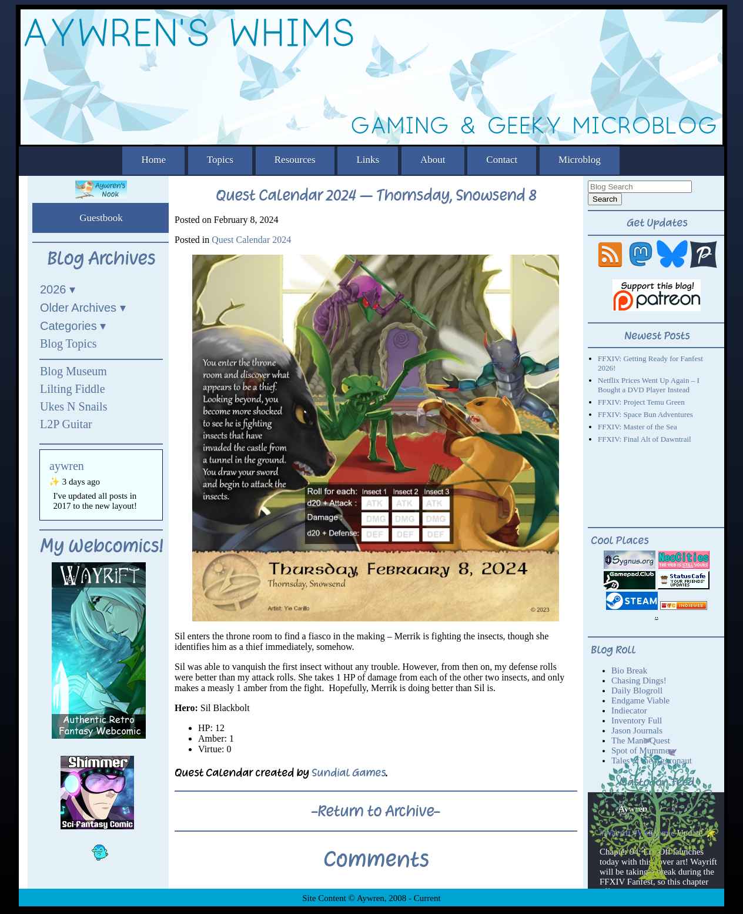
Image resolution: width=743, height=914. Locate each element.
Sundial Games (349, 772)
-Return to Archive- (376, 811)
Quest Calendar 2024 (251, 240)
